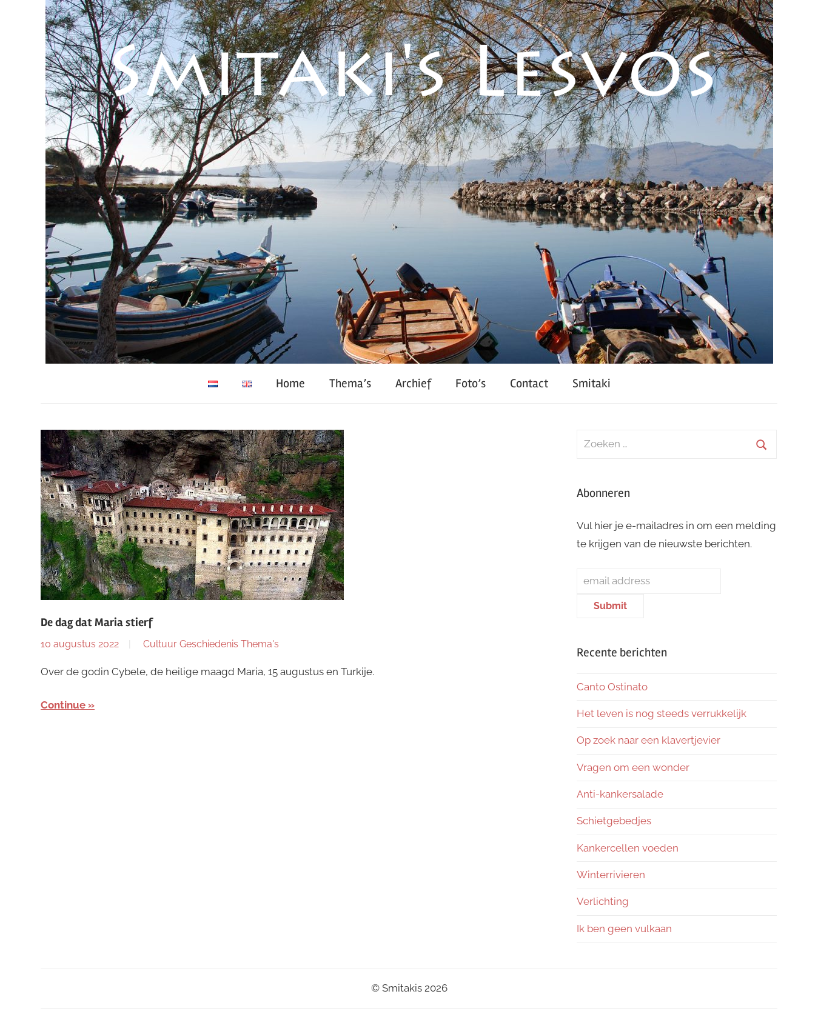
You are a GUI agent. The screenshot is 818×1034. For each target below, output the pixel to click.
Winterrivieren (611, 875)
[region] (409, 182)
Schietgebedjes (614, 821)
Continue (63, 705)
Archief (413, 383)
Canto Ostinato (612, 687)
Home (290, 383)
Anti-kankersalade (620, 794)
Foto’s (470, 383)
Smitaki (591, 383)
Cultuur (160, 644)
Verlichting (603, 901)
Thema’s (350, 383)
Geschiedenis (208, 644)
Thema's (260, 644)
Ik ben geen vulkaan (624, 928)
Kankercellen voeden (628, 848)
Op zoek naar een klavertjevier (648, 740)
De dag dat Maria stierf (97, 622)
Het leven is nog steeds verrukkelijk (661, 713)
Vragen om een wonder (633, 767)
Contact (529, 383)
